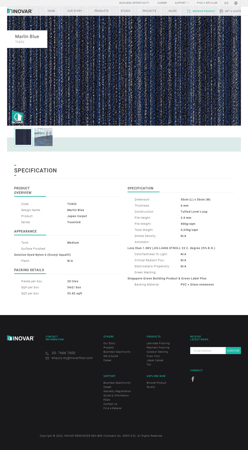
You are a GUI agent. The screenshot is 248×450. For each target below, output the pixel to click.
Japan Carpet (155, 360)
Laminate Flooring (158, 343)
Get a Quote (233, 11)
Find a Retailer (112, 408)
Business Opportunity (117, 351)
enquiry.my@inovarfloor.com (72, 358)
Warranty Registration (117, 391)
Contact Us (110, 404)
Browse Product (204, 11)
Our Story (109, 343)
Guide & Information (116, 395)
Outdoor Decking (157, 351)
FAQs (106, 399)
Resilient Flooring (158, 347)
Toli (149, 364)
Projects (108, 347)
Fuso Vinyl (153, 356)
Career (107, 360)
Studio (151, 387)
